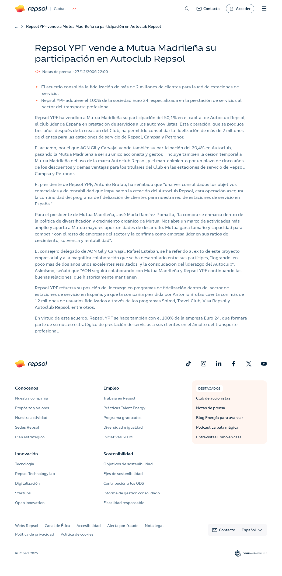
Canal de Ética (57, 525)
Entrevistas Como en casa (219, 437)
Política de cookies (77, 534)
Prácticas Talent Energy (124, 407)
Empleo (111, 388)
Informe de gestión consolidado (131, 493)
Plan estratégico (29, 437)
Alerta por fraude (122, 525)
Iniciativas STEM (118, 437)
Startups (23, 493)
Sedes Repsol (27, 427)
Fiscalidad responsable (123, 502)
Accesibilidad (88, 525)
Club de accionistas (213, 398)
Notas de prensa (210, 407)
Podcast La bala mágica (217, 427)
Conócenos (26, 388)
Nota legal (154, 525)
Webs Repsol (26, 525)
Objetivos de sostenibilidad (128, 464)
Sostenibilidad (118, 453)
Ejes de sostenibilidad (123, 473)
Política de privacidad (34, 534)
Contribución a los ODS (123, 483)
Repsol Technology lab (35, 473)
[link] (208, 8)
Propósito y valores (32, 407)
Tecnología (24, 464)
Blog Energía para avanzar (219, 417)
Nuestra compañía (31, 398)
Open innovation (29, 502)
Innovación (26, 453)
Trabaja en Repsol (119, 398)
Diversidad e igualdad (123, 427)
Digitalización (27, 483)
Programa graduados (122, 417)
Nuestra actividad (31, 417)
